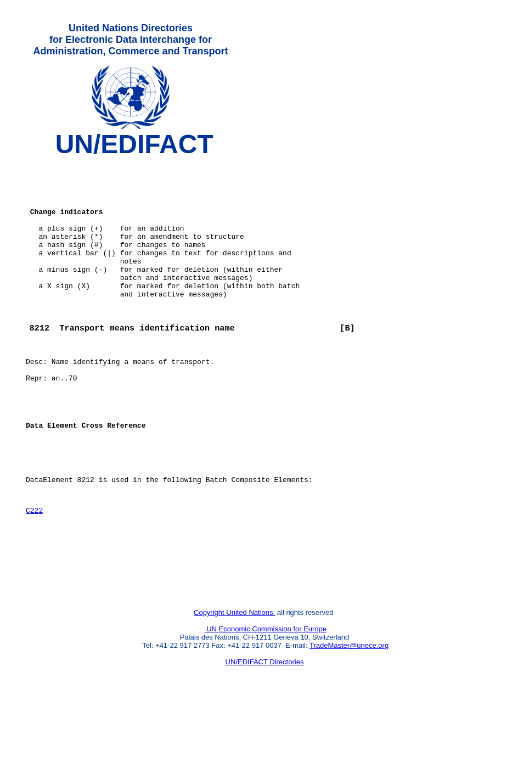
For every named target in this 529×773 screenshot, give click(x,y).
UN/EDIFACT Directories (265, 732)
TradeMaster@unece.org (349, 716)
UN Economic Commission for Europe (266, 699)
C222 (34, 569)
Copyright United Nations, (234, 683)
